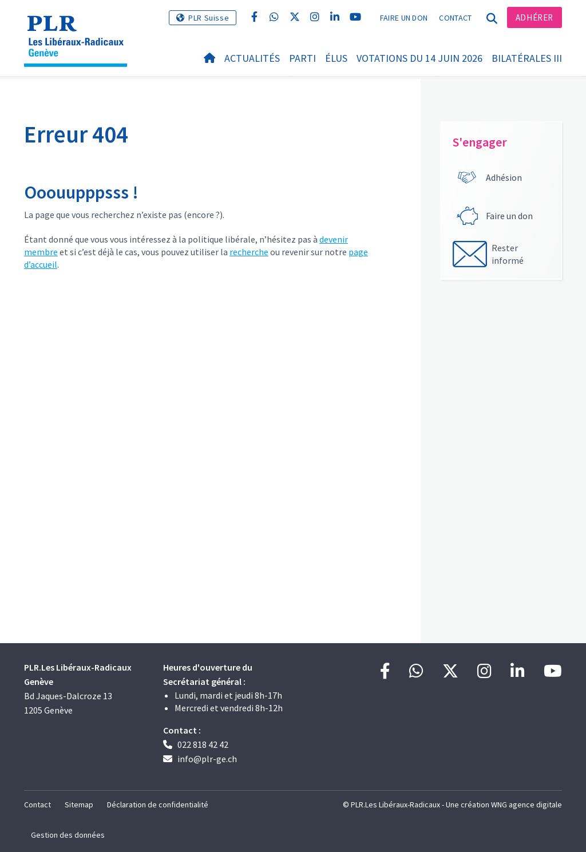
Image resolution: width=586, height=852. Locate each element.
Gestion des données (68, 835)
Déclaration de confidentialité (157, 804)
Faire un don (404, 18)
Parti (302, 58)
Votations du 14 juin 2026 (419, 58)
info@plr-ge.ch (207, 758)
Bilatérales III (527, 58)
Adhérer (534, 17)
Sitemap (79, 804)
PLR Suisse (208, 18)
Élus (336, 58)
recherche (248, 251)
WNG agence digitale (526, 804)
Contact (455, 18)
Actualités (252, 58)
